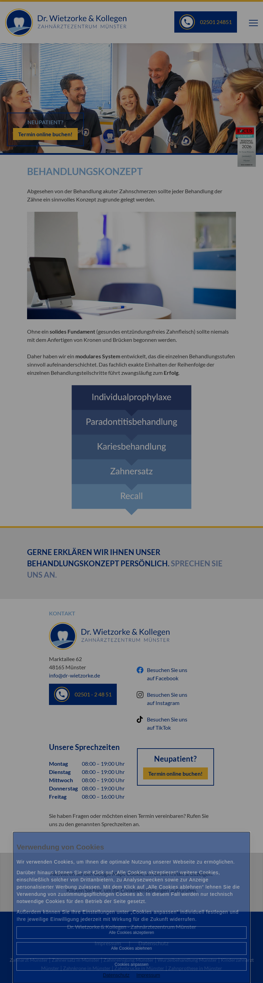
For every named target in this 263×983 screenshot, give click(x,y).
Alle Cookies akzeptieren (131, 932)
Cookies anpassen (132, 964)
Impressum (148, 975)
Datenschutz (116, 975)
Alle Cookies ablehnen (131, 948)
